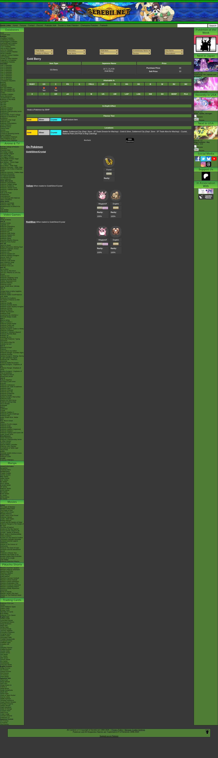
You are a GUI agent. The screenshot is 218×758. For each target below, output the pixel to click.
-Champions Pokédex (7, 62)
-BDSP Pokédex (5, 53)
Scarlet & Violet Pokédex (68, 25)
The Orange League (7, 153)
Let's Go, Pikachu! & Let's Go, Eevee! (10, 273)
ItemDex (3, 82)
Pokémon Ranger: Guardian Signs (12, 352)
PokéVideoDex (5, 196)
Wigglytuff (102, 204)
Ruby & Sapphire (6, 380)
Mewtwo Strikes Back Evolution (10, 556)
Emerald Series (5, 485)
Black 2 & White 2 (6, 322)
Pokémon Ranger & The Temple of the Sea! (12, 525)
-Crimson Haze (5, 710)
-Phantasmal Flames (7, 622)
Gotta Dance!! (5, 576)
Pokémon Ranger (6, 395)
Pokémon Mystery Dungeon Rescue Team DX (9, 256)
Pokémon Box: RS (6, 392)
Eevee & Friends (6, 592)
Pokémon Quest (5, 284)
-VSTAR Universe (6, 716)
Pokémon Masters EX (7, 235)
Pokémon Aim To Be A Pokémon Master (11, 170)
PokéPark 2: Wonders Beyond (10, 332)
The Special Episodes (7, 176)
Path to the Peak (6, 193)
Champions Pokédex (89, 25)
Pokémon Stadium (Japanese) (10, 429)
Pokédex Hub (50, 25)
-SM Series (4, 654)
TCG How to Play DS (7, 342)
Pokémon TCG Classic (8, 615)
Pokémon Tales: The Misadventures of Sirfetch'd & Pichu (10, 206)
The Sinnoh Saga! (6, 160)
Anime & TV (12, 143)
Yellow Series (4, 478)
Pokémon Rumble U (7, 327)
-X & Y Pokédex (5, 47)
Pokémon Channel (6, 390)
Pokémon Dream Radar (8, 323)
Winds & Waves (5, 220)
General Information (7, 466)
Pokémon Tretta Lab (7, 325)
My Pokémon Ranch (7, 375)
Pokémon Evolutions (7, 186)
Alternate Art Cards (6, 612)
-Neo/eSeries (4, 663)
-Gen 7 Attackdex (6, 75)
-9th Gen (3, 103)
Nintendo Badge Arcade (8, 317)
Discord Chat (4, 132)
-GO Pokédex (5, 57)
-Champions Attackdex (7, 81)
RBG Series (4, 476)
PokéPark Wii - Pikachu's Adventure (8, 360)
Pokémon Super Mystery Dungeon (12, 306)
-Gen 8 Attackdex (6, 77)
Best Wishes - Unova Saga (9, 162)
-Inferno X (3, 687)
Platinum (3, 349)
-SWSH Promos (5, 671)
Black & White (5, 320)
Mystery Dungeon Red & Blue (10, 397)
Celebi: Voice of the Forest (9, 515)
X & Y (2, 289)
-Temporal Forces (6, 641)
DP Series (3, 487)
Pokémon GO (5, 232)
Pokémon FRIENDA (7, 460)
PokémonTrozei (5, 398)
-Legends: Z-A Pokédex (8, 60)
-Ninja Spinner (5, 682)
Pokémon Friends (6, 230)
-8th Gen (3, 104)
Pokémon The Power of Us (9, 554)
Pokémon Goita (5, 456)
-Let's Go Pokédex (6, 50)
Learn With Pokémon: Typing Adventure (10, 340)
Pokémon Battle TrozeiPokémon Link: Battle (11, 295)
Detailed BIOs (5, 471)
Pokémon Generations (7, 182)
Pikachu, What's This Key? (9, 593)
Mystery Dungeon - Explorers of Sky (11, 365)
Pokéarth (103, 25)
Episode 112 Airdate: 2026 (202, 142)
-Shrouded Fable (6, 637)
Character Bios (5, 150)
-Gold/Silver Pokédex (7, 40)
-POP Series (4, 676)
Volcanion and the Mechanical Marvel (10, 550)
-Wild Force (4, 712)
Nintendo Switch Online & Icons (11, 453)
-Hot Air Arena (5, 697)
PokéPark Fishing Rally (8, 402)
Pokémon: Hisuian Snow (8, 188)
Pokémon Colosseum (7, 385)
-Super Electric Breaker (8, 702)
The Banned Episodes (7, 177)
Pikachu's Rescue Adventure (10, 569)
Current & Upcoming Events (9, 133)
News (2, 33)
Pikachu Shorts (12, 564)
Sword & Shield (5, 245)
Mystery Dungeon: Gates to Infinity (12, 329)
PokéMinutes (4, 194)
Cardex (2, 93)
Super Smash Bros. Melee (9, 417)
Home (15, 25)
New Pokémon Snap (7, 262)
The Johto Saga (5, 155)
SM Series (3, 499)
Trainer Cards (5, 608)
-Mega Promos (5, 668)
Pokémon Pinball (6, 427)
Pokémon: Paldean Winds (9, 189)
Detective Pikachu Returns (9, 240)
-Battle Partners (5, 699)
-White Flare (4, 627)
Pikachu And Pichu (6, 571)
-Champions (4, 101)
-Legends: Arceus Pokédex (9, 55)
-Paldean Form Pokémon (8, 140)
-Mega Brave (4, 688)
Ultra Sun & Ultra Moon (8, 271)
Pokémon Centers (6, 110)
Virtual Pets (4, 450)
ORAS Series (4, 497)
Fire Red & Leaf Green (8, 381)
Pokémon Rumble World (8, 305)
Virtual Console (5, 443)
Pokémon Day (5, 121)
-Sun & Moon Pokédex (7, 48)
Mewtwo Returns (6, 514)
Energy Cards (5, 610)
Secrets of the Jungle (7, 558)
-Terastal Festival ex (7, 700)
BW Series (3, 492)
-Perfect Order (5, 619)
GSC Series (4, 480)
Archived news (5, 35)
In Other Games (5, 441)
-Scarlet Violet (5, 651)
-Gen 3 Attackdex (6, 69)
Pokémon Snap (5, 426)
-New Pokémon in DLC (8, 139)
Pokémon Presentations (8, 123)
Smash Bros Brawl (6, 376)
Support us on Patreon (109, 736)
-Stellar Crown (5, 636)
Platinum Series (5, 488)
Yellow (2, 422)
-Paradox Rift (4, 644)
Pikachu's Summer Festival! (9, 578)
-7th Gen (3, 106)
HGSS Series (4, 490)
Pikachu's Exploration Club (9, 583)
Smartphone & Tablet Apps (9, 448)
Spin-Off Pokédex (6, 87)
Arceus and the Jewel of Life (9, 531)
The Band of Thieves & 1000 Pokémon (10, 300)
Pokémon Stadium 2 (7, 412)
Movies (12, 501)
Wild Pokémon (130, 140)
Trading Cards (12, 600)
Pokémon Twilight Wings (8, 184)
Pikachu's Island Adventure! (9, 581)
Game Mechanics (6, 96)
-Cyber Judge (4, 714)
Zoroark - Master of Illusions (9, 532)
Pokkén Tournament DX (8, 281)
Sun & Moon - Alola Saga (8, 165)
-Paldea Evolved (5, 649)
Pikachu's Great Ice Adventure (10, 585)
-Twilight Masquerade (7, 639)
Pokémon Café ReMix (7, 233)
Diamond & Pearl (6, 347)
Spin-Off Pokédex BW (7, 91)
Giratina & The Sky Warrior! (9, 529)
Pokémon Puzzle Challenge (9, 414)
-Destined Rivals (5, 629)
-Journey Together (6, 630)
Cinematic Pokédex (6, 94)
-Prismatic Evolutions (7, 632)
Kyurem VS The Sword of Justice (11, 537)
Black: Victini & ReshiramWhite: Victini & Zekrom (11, 535)
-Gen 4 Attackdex (6, 70)
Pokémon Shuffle (6, 303)
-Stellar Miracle (5, 705)
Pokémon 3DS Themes (8, 446)
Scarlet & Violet (5, 223)
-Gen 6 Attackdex (6, 74)
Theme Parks (4, 128)
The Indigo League (6, 152)
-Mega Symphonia (6, 690)
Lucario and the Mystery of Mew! (11, 522)
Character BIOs (5, 470)
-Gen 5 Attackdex (6, 72)
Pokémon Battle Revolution (9, 363)
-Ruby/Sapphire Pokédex (8, 41)
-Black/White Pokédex (7, 45)
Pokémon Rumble (6, 354)
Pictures (199, 120)
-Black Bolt (3, 625)
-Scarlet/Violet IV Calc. (7, 98)
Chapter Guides (5, 473)
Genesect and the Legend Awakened (9, 542)
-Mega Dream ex (6, 685)
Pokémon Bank (5, 293)
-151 (1, 646)
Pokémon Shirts (5, 127)
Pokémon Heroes (6, 517)
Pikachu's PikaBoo (6, 573)
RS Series (3, 482)
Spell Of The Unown (7, 512)
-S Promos (3, 722)
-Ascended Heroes (6, 620)
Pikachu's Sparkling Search (9, 586)
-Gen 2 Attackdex (6, 67)
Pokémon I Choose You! (8, 553)
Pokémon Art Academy (8, 298)
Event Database (5, 135)
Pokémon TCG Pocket (7, 242)
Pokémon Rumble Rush (8, 279)
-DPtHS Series (5, 659)
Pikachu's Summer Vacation (9, 568)
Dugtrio (116, 204)
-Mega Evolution (5, 624)
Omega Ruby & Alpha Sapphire (10, 291)
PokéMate (3, 405)
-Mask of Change (6, 709)
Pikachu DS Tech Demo (8, 400)
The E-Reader (5, 404)
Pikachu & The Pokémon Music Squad (10, 596)
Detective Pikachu (6, 283)
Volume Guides (5, 475)
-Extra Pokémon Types (8, 607)
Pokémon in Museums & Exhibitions (8, 117)
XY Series (3, 495)
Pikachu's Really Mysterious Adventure (9, 589)
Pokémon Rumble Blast (8, 334)
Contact (31, 25)
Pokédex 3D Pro (5, 337)
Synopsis (198, 147)
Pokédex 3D (4, 335)
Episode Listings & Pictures (9, 147)
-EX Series (3, 661)
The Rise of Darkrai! (7, 527)
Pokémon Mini (5, 415)
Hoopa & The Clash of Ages (9, 548)
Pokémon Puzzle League (8, 424)
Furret (108, 170)
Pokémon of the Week (7, 99)
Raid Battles (4, 613)
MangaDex (4, 468)
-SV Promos (4, 670)
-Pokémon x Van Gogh (7, 120)
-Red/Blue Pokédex (6, 38)
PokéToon (3, 191)
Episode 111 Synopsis (203, 114)
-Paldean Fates (5, 642)
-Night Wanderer (5, 707)
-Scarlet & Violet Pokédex (9, 58)
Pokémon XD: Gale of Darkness (11, 387)
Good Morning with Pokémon (10, 198)
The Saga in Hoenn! (7, 157)
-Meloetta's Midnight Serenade (10, 539)
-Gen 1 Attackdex (6, 65)
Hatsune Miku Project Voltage (10, 115)
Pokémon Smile (5, 259)
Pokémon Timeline (6, 108)
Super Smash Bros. (6, 434)
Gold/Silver (4, 409)
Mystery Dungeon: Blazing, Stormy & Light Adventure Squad (12, 357)
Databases (12, 29)
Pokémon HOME (6, 250)
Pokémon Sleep (5, 238)
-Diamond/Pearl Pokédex (8, 43)
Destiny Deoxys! (5, 520)
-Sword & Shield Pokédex (9, 52)
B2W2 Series (4, 493)
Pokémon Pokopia (6, 228)
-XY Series (3, 656)
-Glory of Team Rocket (7, 695)
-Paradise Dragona (6, 704)
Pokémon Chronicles (7, 174)
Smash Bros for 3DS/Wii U (9, 315)
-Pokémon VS (5, 717)
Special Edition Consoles (8, 444)
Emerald (3, 383)
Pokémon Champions (7, 226)
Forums (23, 25)
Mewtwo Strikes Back (7, 508)
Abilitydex (3, 86)
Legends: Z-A (4, 225)
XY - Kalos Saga (5, 164)
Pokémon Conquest (7, 330)
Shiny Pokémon (5, 179)
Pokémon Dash (5, 388)
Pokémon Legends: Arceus (9, 249)
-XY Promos (4, 675)
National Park (68, 134)
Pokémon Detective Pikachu (9, 561)
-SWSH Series (5, 653)
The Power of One (6, 510)
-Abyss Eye (4, 680)
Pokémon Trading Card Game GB (11, 433)
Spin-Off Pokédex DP (7, 89)
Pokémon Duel (5, 313)
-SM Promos (4, 673)
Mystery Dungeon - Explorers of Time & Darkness (11, 372)
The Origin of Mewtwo (7, 507)
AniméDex (3, 148)
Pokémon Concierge (7, 203)
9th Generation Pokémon (8, 137)
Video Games (12, 214)
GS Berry (54, 70)
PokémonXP (4, 113)
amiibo (2, 451)
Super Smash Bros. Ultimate (10, 286)
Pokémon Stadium (6, 431)
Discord (40, 25)
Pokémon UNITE (6, 237)
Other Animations (6, 199)
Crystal (2, 410)
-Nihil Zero (3, 683)
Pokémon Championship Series (11, 111)
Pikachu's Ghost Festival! (8, 580)
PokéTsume (4, 211)
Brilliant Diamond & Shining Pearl (11, 247)
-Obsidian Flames (6, 647)
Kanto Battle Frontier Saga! (9, 159)
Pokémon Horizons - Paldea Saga (11, 172)
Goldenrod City (75, 131)
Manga (12, 463)
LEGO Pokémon (5, 125)
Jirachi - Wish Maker (7, 519)
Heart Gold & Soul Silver (8, 351)
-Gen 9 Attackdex (6, 79)
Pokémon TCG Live (6, 266)
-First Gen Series (6, 665)
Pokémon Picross (6, 308)
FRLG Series (4, 483)
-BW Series (4, 658)
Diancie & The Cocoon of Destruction (8, 545)
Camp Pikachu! (5, 575)
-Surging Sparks (5, 634)
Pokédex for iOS (5, 344)
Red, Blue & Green (6, 421)
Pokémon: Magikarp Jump (9, 278)
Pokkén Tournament (7, 312)
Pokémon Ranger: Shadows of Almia (10, 368)
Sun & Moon (4, 269)
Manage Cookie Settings (135, 730)
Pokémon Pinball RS (7, 393)
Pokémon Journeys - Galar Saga (11, 167)
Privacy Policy (117, 730)
